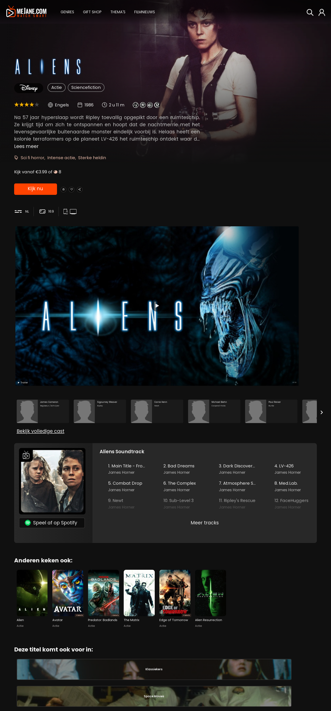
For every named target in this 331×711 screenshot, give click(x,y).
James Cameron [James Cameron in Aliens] (237, 682)
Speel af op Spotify (51, 441)
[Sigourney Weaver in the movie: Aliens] (100, 318)
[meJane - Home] (26, 11)
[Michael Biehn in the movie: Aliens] (214, 318)
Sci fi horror (32, 158)
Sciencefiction (86, 87)
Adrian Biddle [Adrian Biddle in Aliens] (232, 705)
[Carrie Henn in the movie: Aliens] (157, 318)
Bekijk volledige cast (40, 349)
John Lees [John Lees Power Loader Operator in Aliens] (267, 656)
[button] (67, 11)
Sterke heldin (92, 158)
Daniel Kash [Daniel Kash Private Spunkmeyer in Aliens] (165, 671)
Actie (56, 87)
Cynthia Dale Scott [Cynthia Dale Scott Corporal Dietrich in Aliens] (165, 686)
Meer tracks (205, 441)
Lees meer (26, 146)
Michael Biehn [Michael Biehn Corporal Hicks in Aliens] (63, 699)
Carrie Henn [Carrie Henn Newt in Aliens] (63, 684)
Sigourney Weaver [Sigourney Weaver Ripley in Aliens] (63, 670)
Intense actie (61, 158)
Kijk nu (35, 189)
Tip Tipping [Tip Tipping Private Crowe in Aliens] (165, 701)
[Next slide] (322, 319)
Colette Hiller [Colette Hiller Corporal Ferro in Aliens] (165, 656)
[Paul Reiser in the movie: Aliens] (271, 318)
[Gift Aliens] (66, 189)
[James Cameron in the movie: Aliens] (43, 318)
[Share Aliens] (97, 189)
